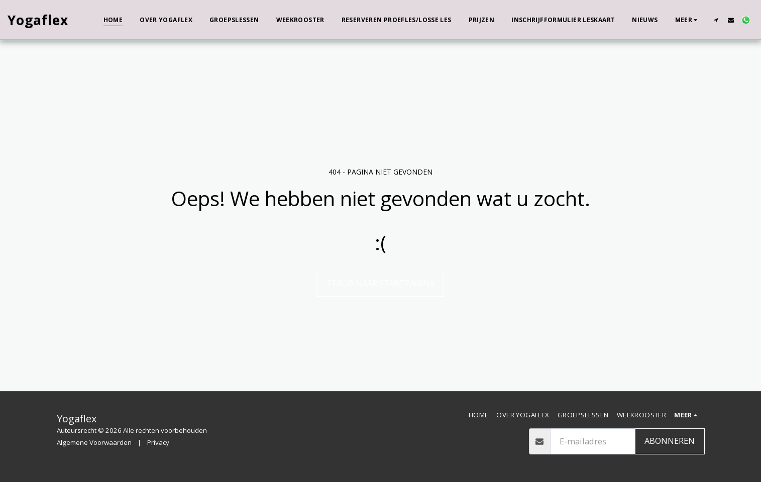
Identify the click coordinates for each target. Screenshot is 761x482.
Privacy (158, 442)
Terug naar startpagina (380, 283)
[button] (716, 20)
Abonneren (669, 440)
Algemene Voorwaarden (94, 442)
